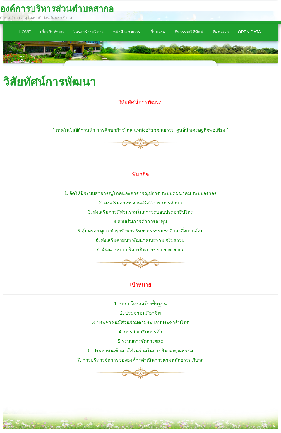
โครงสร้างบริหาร (88, 32)
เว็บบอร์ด (157, 32)
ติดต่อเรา (221, 32)
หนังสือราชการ (126, 32)
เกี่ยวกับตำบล (52, 32)
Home (25, 32)
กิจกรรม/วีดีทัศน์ (189, 32)
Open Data (249, 32)
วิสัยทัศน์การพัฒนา (49, 82)
